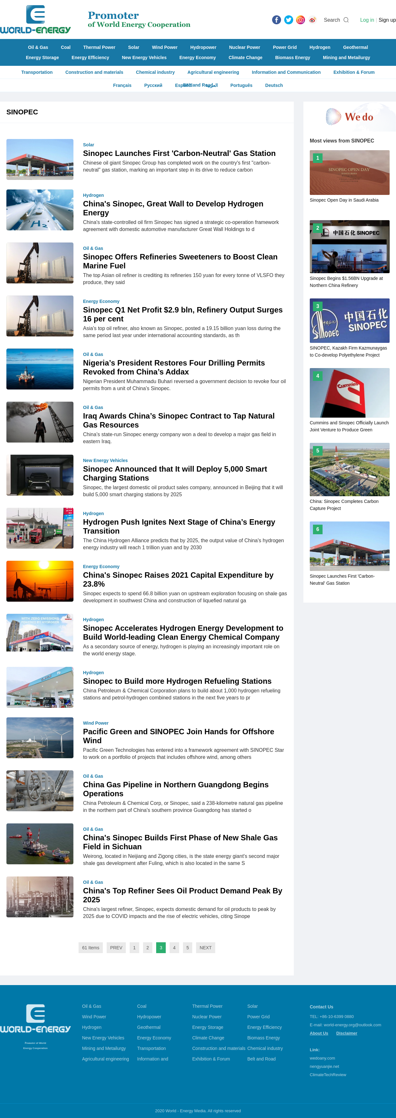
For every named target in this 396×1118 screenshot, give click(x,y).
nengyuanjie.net (324, 1066)
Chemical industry (155, 72)
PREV (116, 947)
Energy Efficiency (90, 57)
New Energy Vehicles (144, 57)
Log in (367, 20)
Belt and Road (262, 1058)
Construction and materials (94, 72)
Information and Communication (286, 72)
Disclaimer (346, 1033)
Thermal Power (99, 47)
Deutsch (274, 85)
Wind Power (165, 47)
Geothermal (355, 47)
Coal (66, 47)
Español (183, 85)
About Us (319, 1033)
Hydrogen (319, 47)
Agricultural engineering (213, 72)
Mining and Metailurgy (346, 57)
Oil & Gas (38, 47)
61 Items (90, 947)
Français (122, 85)
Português (241, 85)
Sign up (387, 20)
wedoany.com (322, 1058)
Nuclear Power (244, 47)
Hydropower (203, 47)
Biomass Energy (292, 57)
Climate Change (246, 57)
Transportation (37, 72)
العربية (211, 85)
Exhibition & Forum (354, 72)
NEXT (205, 947)
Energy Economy (197, 57)
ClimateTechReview (328, 1074)
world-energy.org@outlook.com (352, 1024)
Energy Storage (42, 57)
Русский (153, 85)
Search (332, 20)
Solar (133, 47)
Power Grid (285, 47)
